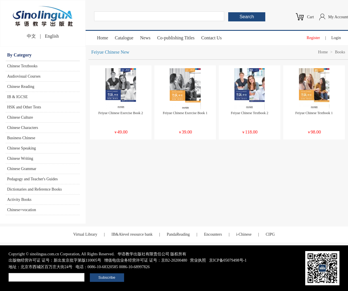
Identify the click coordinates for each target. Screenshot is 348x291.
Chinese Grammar (21, 169)
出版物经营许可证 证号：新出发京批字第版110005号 (55, 260)
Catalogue (124, 37)
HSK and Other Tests (24, 107)
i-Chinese (244, 234)
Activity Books (19, 199)
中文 (31, 36)
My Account (338, 17)
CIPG (270, 234)
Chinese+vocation (21, 210)
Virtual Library (85, 234)
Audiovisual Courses (24, 76)
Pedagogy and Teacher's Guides (32, 179)
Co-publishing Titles (176, 37)
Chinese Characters (22, 128)
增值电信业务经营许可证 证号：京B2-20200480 (145, 260)
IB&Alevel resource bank (132, 234)
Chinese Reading (20, 86)
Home (102, 37)
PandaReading (178, 234)
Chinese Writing (20, 158)
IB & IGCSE (17, 97)
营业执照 (198, 260)
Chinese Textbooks (22, 66)
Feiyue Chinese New (110, 52)
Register (313, 38)
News (145, 37)
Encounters (213, 234)
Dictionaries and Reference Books (34, 189)
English (52, 36)
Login (336, 38)
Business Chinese (21, 138)
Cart (310, 17)
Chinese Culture (20, 117)
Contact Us (211, 37)
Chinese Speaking (21, 148)
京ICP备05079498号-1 (227, 260)
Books (340, 52)
